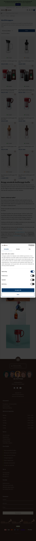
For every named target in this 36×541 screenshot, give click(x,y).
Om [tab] (29, 249)
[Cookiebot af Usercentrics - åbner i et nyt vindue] (28, 245)
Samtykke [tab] (6, 249)
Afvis (18, 294)
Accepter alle (18, 290)
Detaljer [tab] (18, 249)
